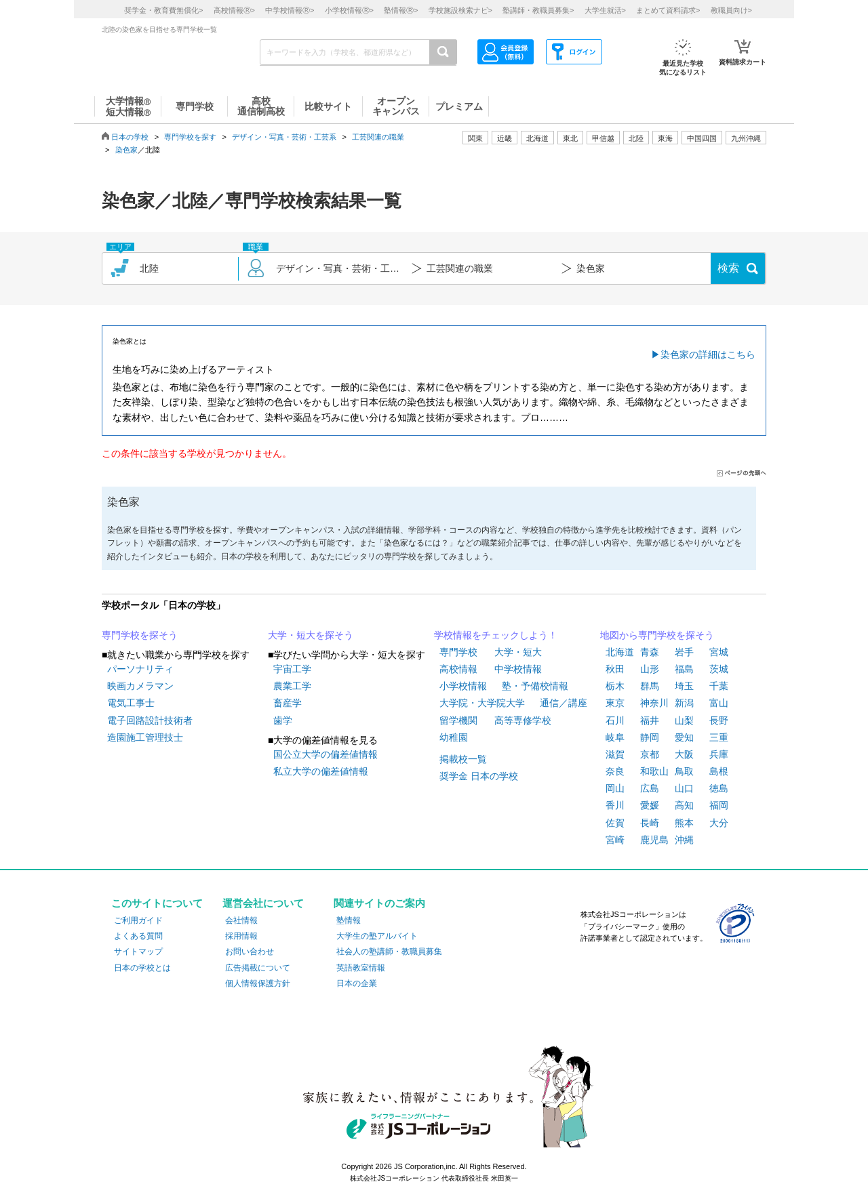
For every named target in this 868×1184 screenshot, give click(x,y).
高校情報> (234, 10)
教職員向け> (731, 10)
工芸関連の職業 (378, 137)
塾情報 (348, 920)
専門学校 (458, 652)
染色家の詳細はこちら (707, 354)
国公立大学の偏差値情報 (325, 754)
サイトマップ (138, 951)
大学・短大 (518, 652)
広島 (649, 788)
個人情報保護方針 (257, 983)
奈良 (615, 771)
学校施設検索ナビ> (460, 10)
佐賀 (615, 822)
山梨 (684, 720)
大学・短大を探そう (310, 635)
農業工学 (292, 685)
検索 (728, 268)
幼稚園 (453, 737)
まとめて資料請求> (668, 10)
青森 (649, 652)
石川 (615, 720)
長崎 (649, 822)
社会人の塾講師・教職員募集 (389, 951)
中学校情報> (289, 10)
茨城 (718, 669)
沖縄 (684, 839)
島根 (718, 771)
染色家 (126, 150)
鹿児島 (654, 839)
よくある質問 (138, 936)
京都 (649, 754)
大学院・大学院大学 (482, 702)
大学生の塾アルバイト (377, 936)
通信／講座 (563, 702)
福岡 (718, 805)
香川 (615, 805)
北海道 (537, 138)
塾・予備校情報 (535, 685)
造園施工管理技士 (145, 737)
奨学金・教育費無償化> (163, 10)
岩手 (684, 652)
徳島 (718, 788)
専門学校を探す (190, 137)
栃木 (615, 685)
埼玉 (684, 685)
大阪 (684, 754)
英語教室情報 (360, 968)
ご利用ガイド (138, 920)
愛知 (684, 737)
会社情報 (241, 920)
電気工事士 (131, 702)
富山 (718, 702)
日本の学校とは (142, 968)
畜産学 (287, 702)
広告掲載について (257, 968)
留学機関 (458, 720)
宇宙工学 (292, 669)
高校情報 (458, 669)
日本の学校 (130, 137)
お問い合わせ (249, 951)
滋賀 (615, 754)
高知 (684, 805)
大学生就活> (605, 10)
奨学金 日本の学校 (478, 776)
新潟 (684, 702)
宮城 (718, 652)
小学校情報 (463, 685)
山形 (649, 669)
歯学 (282, 720)
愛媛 (649, 805)
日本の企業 (356, 983)
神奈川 (654, 702)
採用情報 (241, 936)
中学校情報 (518, 669)
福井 (649, 720)
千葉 (718, 685)
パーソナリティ (140, 669)
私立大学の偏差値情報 (320, 771)
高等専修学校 (522, 720)
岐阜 (615, 737)
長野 (718, 720)
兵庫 (718, 754)
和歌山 (654, 771)
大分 (718, 822)
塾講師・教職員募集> (538, 10)
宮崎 (615, 839)
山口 (684, 788)
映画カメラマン (140, 685)
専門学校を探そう (140, 635)
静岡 (649, 737)
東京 (615, 702)
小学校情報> (349, 10)
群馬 (649, 685)
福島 (684, 669)
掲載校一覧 (463, 759)
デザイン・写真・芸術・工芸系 (284, 137)
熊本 (684, 822)
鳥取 (684, 771)
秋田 (615, 669)
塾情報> (401, 10)
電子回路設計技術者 (150, 720)
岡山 (615, 788)
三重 (718, 737)
